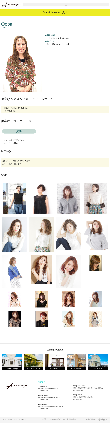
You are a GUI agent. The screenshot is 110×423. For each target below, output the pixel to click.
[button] (66, 4)
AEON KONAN (76, 368)
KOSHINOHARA (33, 368)
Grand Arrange (12, 368)
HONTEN (98, 368)
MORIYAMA (55, 368)
